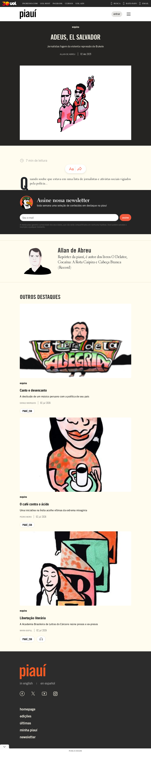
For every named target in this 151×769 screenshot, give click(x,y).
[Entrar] (116, 14)
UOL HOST (45, 3)
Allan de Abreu (74, 250)
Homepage (27, 709)
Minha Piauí (28, 730)
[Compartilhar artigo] (79, 169)
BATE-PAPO (130, 3)
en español (48, 683)
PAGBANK (58, 3)
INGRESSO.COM (30, 3)
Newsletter (28, 737)
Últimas (25, 723)
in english (26, 683)
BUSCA (115, 3)
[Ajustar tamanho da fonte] (71, 169)
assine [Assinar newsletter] (125, 217)
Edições (25, 716)
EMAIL (144, 3)
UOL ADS (80, 3)
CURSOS (69, 3)
